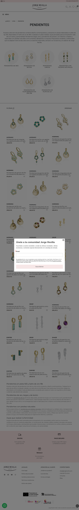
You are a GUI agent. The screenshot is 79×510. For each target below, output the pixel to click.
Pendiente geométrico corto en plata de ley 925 (38, 307)
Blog (61, 478)
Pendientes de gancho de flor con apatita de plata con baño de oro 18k (39, 174)
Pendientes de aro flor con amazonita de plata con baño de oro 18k (16, 308)
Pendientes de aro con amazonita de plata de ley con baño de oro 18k (16, 341)
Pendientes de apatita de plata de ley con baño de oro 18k (17, 374)
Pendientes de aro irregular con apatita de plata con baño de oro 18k (16, 141)
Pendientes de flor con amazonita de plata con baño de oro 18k (16, 208)
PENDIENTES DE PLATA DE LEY (47, 90)
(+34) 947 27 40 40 (65, 473)
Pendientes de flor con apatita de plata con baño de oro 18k (39, 140)
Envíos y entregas (45, 477)
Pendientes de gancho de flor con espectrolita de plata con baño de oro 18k (62, 140)
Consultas (62, 475)
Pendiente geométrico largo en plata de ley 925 (38, 340)
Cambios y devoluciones (28, 477)
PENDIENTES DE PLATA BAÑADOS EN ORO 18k (29, 91)
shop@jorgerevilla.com (66, 471)
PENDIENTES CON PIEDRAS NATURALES (65, 66)
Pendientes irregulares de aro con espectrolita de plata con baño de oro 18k (39, 208)
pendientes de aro (19, 398)
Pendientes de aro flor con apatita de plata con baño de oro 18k (16, 274)
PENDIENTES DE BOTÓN (29, 66)
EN (4, 1)
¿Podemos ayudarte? (46, 470)
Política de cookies (26, 483)
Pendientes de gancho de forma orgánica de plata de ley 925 (62, 374)
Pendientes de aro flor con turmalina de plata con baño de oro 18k (61, 308)
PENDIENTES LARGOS (47, 66)
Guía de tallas (44, 473)
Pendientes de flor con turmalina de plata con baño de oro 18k (38, 241)
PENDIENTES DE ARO (11, 66)
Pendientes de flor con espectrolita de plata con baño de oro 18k (62, 208)
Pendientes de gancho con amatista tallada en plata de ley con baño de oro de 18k (62, 341)
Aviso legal (24, 470)
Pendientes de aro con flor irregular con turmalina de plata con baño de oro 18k (15, 241)
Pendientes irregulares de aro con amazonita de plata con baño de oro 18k (61, 174)
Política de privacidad (27, 473)
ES (2, 1)
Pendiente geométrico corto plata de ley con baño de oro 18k (61, 241)
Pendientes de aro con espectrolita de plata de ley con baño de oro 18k (38, 374)
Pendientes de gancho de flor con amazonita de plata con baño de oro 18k (16, 174)
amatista (26, 411)
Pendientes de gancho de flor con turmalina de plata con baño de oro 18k (39, 274)
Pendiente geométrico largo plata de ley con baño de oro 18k (61, 274)
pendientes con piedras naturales (31, 409)
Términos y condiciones (28, 480)
